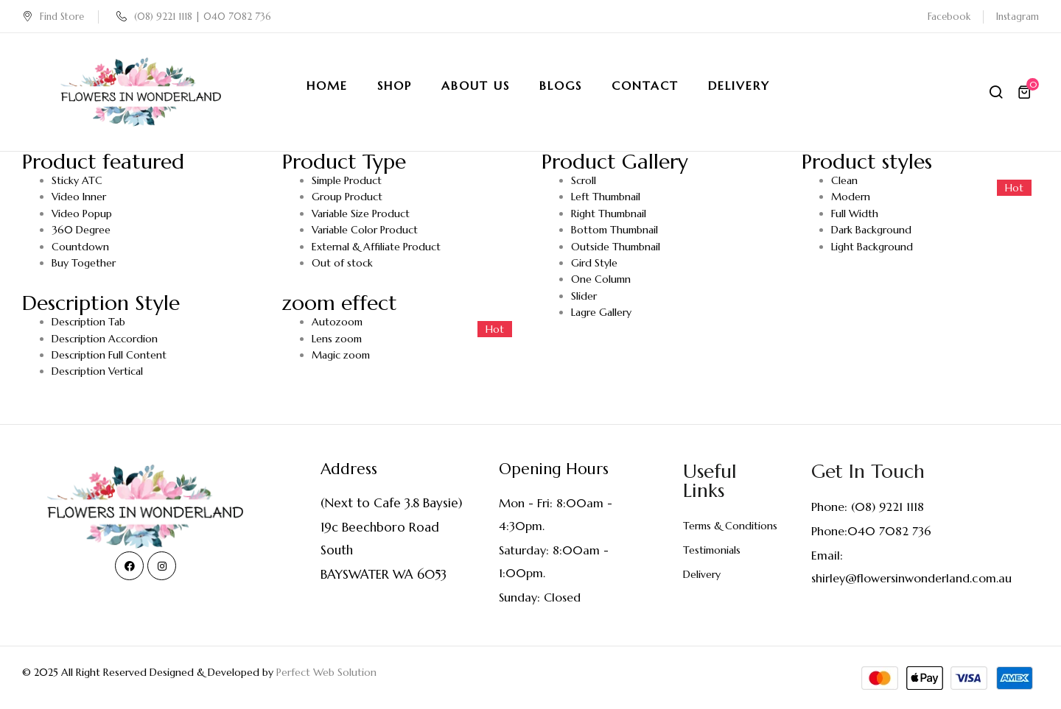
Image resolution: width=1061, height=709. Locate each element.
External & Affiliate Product (376, 246)
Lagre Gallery (601, 312)
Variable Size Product (361, 213)
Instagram (1017, 16)
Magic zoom (341, 354)
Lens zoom (337, 338)
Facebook (949, 16)
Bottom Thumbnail (614, 229)
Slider (584, 296)
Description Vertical (97, 371)
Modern (850, 196)
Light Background (872, 246)
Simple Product (347, 180)
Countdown (80, 246)
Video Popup (82, 213)
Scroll (583, 180)
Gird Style (594, 262)
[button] (1026, 92)
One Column (601, 279)
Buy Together (84, 262)
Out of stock (342, 262)
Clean (844, 180)
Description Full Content (109, 354)
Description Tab (88, 321)
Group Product (347, 196)
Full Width (854, 213)
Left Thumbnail (605, 196)
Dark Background (871, 229)
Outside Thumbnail (615, 246)
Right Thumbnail (608, 213)
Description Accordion (105, 338)
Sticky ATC (77, 180)
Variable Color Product (365, 229)
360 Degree (81, 229)
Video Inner (79, 196)
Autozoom (337, 321)
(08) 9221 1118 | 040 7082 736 (193, 16)
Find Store (53, 16)
